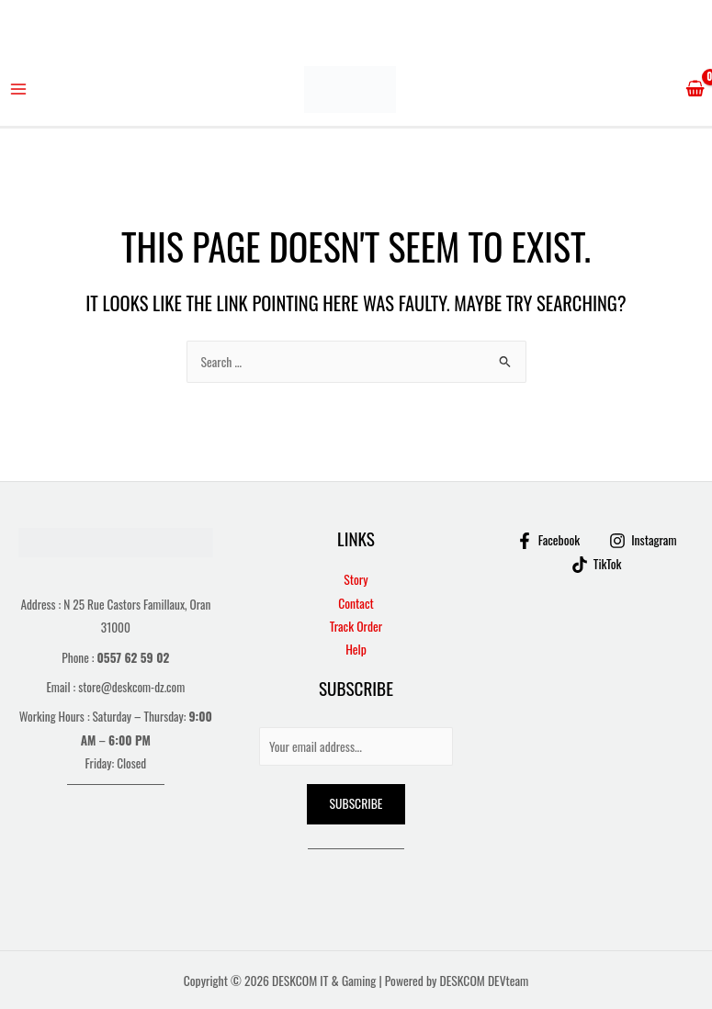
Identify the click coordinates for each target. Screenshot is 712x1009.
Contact (356, 603)
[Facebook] (548, 541)
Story (355, 579)
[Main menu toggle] (19, 89)
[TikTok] (596, 564)
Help (356, 649)
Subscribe (356, 803)
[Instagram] (643, 541)
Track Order (356, 626)
